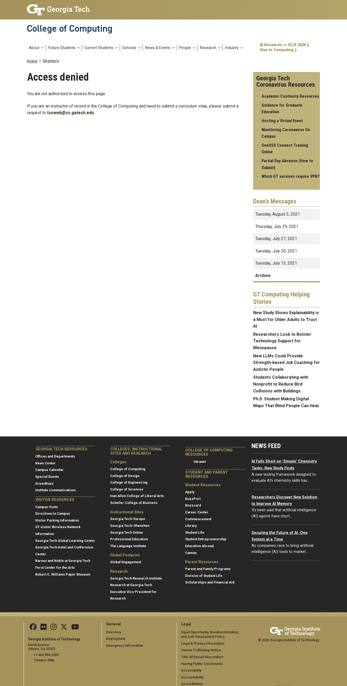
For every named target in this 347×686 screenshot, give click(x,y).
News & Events (157, 48)
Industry (232, 48)
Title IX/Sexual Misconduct (202, 657)
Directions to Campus (52, 513)
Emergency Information (124, 646)
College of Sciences (126, 489)
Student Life (194, 532)
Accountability (192, 677)
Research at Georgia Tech (131, 585)
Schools (129, 48)
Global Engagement (125, 562)
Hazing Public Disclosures (201, 664)
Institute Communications (55, 490)
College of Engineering (128, 482)
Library (191, 526)
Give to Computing (277, 50)
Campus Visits (46, 507)
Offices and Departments (55, 456)
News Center (45, 463)
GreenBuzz (44, 483)
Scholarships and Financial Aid (209, 582)
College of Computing (70, 28)
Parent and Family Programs (208, 569)
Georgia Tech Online (126, 532)
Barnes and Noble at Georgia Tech (62, 561)
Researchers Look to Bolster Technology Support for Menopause (282, 341)
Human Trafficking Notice (201, 650)
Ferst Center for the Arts (55, 568)
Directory (51, 61)
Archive (263, 275)
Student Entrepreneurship (205, 539)
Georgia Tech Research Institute (136, 578)
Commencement (198, 519)
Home (32, 61)
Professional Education (129, 539)
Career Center (196, 512)
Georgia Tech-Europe (127, 519)
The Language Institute (128, 546)
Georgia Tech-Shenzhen (129, 526)
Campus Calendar (49, 470)
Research (208, 48)
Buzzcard (193, 505)
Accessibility (191, 670)
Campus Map (44, 660)
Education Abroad (199, 546)
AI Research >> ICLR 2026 (283, 45)
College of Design (124, 476)
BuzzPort (193, 499)
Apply (189, 492)
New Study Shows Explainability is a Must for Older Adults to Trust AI (286, 319)
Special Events (47, 477)
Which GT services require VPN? (291, 176)
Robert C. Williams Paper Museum (62, 574)
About (34, 48)
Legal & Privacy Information (202, 643)
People (185, 48)
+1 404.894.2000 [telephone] (46, 655)
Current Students (98, 48)
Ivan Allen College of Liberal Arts (137, 496)
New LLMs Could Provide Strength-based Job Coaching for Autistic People (286, 362)
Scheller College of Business (133, 503)
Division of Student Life (203, 576)
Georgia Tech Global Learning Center (65, 541)
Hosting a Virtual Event (282, 120)
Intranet (199, 462)
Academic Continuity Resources (290, 96)
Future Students (61, 48)
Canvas (191, 553)
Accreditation (192, 684)
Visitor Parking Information (57, 520)
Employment (115, 639)
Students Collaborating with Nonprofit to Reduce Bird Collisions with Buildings (280, 384)
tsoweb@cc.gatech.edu (70, 112)
